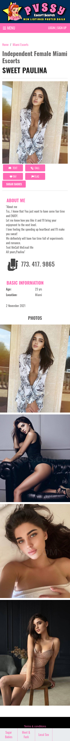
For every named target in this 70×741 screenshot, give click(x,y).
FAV (13, 176)
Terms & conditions (35, 726)
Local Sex (43, 734)
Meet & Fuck (26, 734)
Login (51, 28)
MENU (9, 28)
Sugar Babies (14, 184)
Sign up (61, 28)
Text (13, 168)
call (35, 168)
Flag (35, 176)
